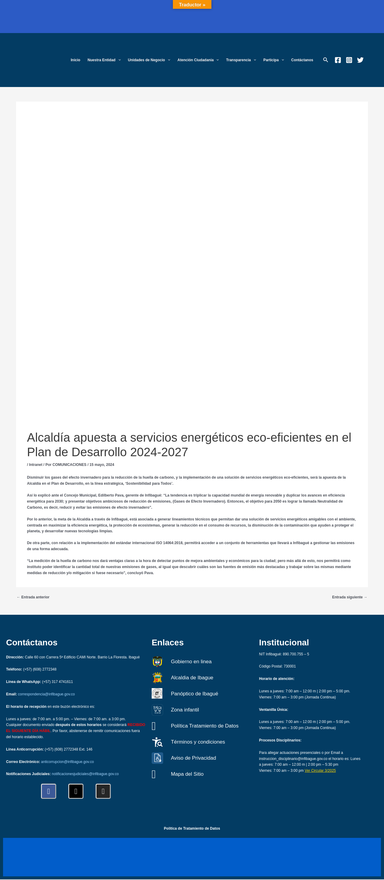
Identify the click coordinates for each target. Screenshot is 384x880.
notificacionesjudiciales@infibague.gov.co (85, 774)
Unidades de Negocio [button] (149, 60)
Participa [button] (273, 60)
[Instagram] (349, 60)
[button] (118, 60)
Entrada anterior (33, 597)
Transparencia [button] (241, 60)
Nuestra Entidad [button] (104, 60)
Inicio (75, 60)
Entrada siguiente (349, 597)
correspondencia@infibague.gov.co (46, 694)
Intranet (35, 465)
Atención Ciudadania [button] (198, 60)
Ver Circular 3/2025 (320, 770)
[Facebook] (338, 60)
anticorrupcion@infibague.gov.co (67, 762)
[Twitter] (360, 60)
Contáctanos (302, 60)
